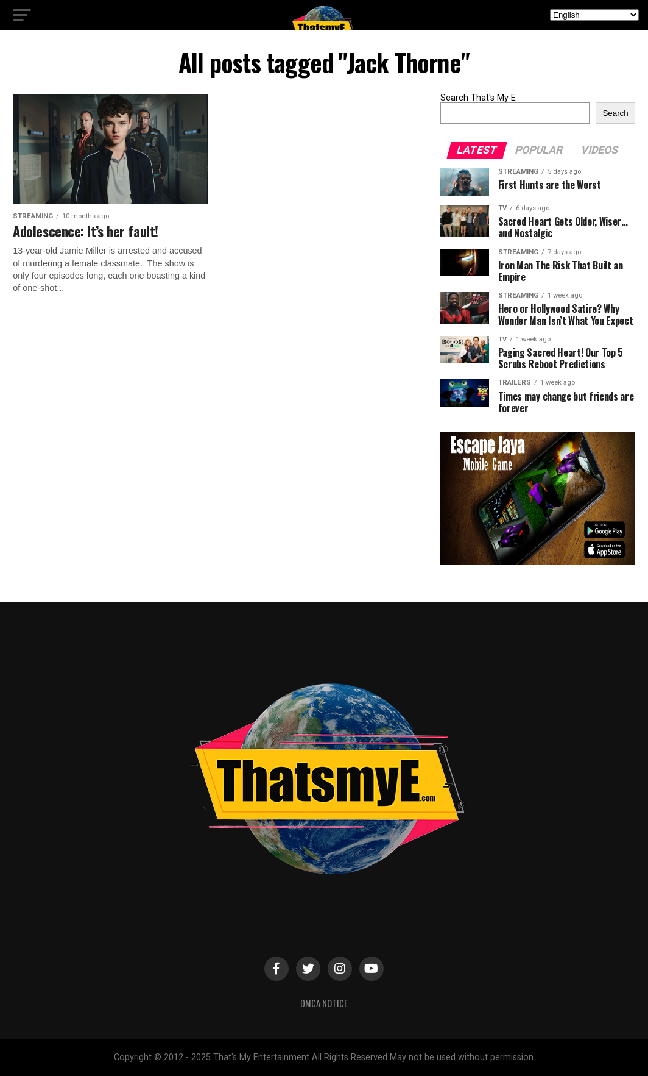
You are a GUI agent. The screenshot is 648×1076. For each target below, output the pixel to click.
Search (615, 113)
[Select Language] (594, 15)
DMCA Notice (324, 1003)
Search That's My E (478, 98)
